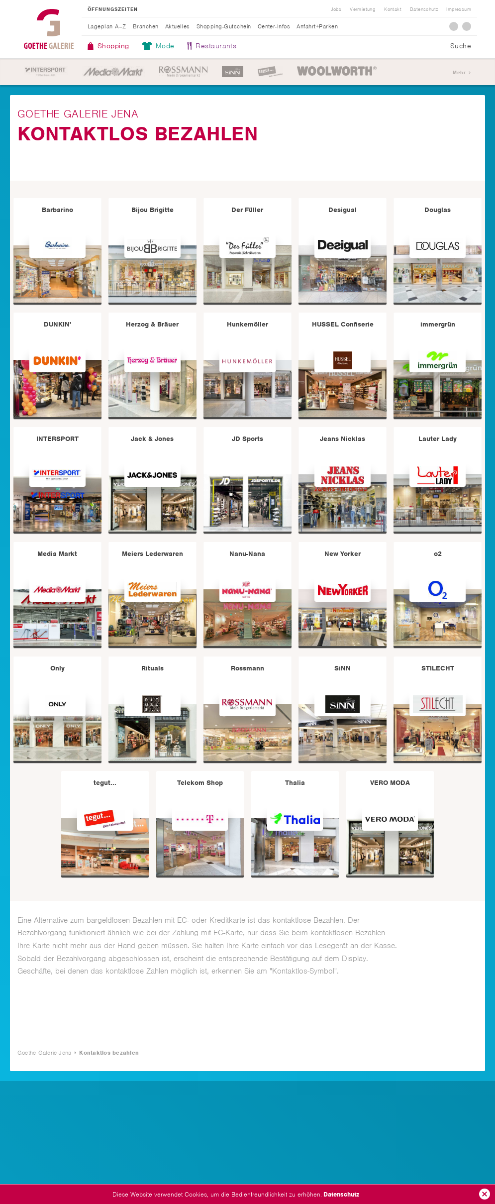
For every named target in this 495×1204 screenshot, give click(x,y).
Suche (460, 45)
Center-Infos (274, 26)
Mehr (459, 72)
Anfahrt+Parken (317, 26)
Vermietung (363, 9)
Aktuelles (177, 26)
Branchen (146, 26)
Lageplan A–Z (107, 26)
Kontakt (392, 9)
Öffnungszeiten (113, 9)
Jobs (336, 9)
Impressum (458, 9)
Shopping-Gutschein (224, 26)
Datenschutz (341, 1194)
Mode (165, 45)
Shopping (113, 45)
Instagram (466, 26)
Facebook (453, 26)
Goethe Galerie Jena (49, 29)
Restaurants (216, 45)
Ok (484, 1194)
